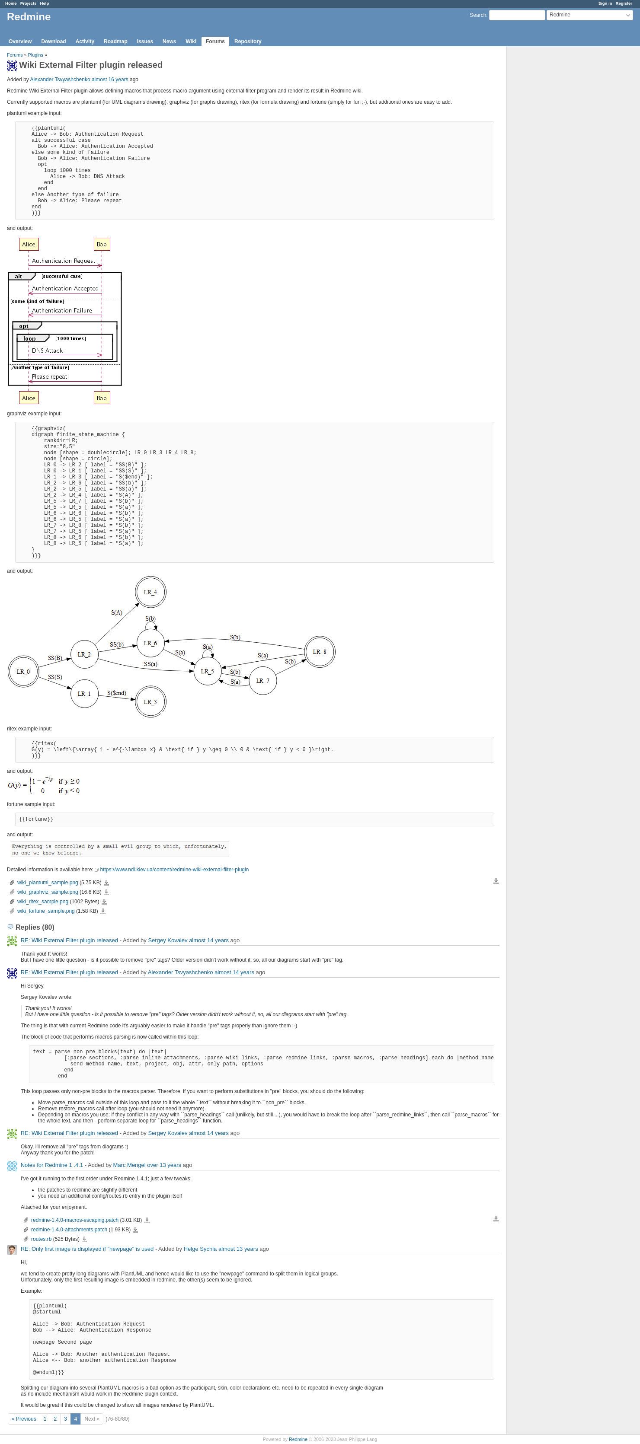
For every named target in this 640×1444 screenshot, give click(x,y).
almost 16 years (110, 80)
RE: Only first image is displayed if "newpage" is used (87, 1249)
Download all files (496, 881)
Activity (85, 41)
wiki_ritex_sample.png (42, 902)
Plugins (35, 54)
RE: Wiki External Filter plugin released (69, 940)
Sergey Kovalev (167, 940)
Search (478, 15)
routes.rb (41, 1239)
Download (53, 41)
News (169, 41)
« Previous (24, 1419)
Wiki (191, 41)
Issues (145, 41)
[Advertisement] (550, 182)
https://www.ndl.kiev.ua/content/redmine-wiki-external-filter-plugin (174, 870)
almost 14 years (209, 940)
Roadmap (116, 41)
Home (11, 3)
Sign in (605, 3)
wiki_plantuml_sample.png (47, 883)
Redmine (298, 1439)
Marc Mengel (129, 1165)
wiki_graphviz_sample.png (47, 892)
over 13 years (164, 1165)
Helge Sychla (200, 1249)
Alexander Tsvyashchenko (60, 80)
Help (44, 3)
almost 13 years (238, 1249)
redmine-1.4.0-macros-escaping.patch (74, 1220)
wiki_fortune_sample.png (46, 911)
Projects (28, 3)
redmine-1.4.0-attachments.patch (69, 1230)
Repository (248, 41)
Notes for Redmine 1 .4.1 (52, 1165)
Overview (20, 41)
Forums (215, 41)
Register (624, 3)
